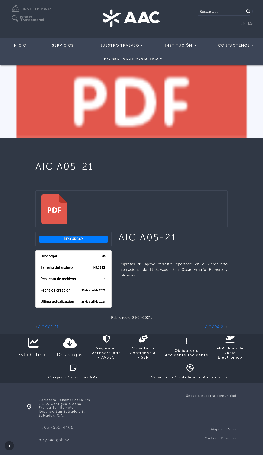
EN (243, 23)
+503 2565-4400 (56, 427)
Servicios (63, 45)
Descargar (73, 239)
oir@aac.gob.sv (54, 440)
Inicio (19, 45)
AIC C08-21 (48, 327)
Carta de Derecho (220, 438)
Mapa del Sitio (223, 429)
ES (250, 23)
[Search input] (221, 11)
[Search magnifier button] (248, 11)
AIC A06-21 (215, 327)
